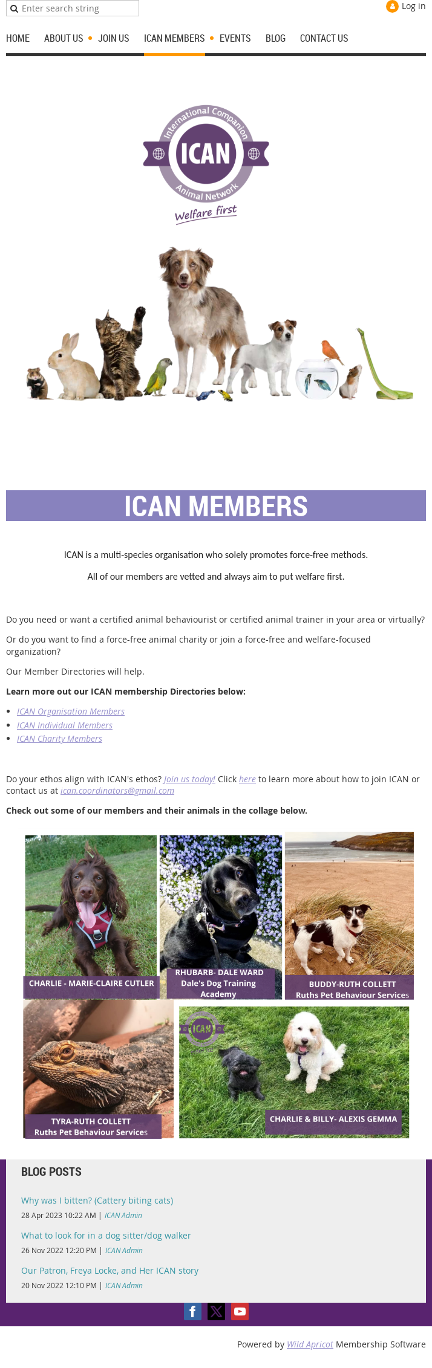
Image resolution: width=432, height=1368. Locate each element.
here (247, 779)
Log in (414, 5)
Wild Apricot (310, 1344)
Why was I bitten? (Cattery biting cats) (97, 1200)
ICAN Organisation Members (71, 711)
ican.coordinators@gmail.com (117, 790)
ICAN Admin (123, 1215)
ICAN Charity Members (59, 738)
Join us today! (189, 779)
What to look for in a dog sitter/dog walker (106, 1235)
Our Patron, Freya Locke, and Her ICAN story (109, 1270)
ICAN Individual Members (65, 725)
